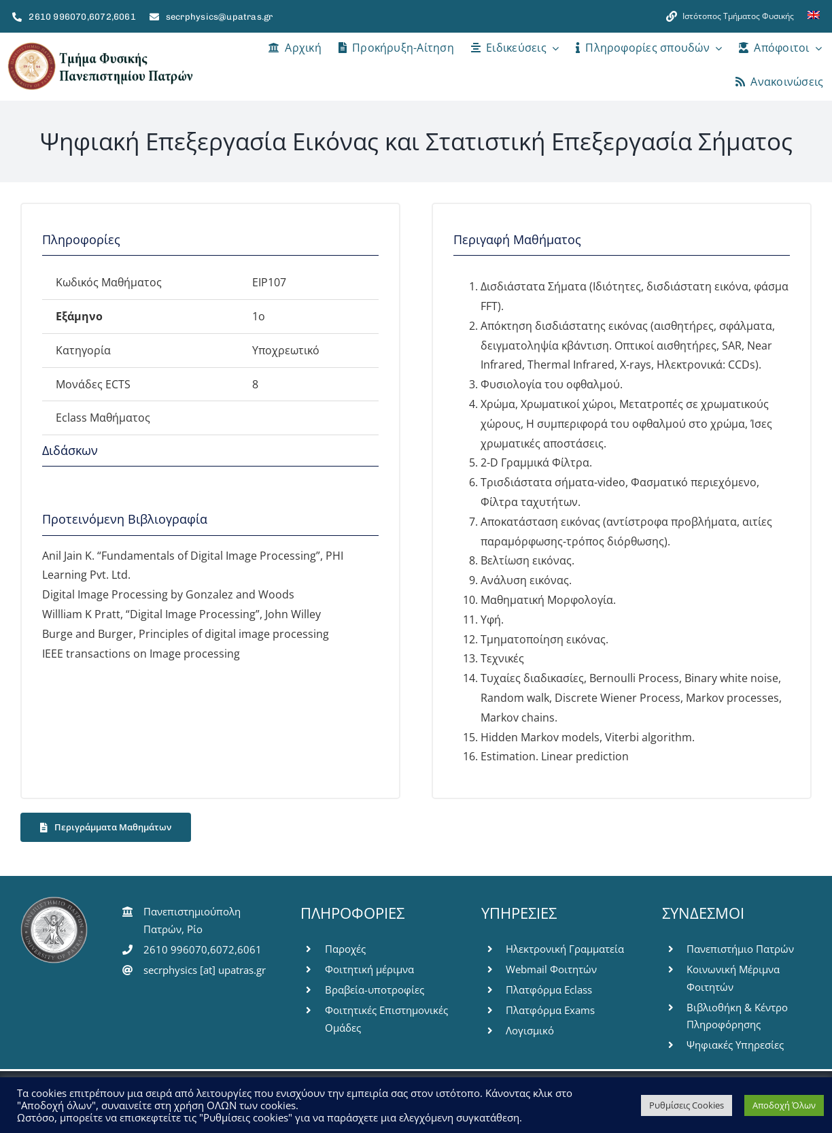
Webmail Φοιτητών (551, 969)
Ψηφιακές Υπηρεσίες (735, 1044)
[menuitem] (814, 16)
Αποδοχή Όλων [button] (784, 1105)
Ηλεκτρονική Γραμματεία (565, 949)
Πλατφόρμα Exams (550, 1010)
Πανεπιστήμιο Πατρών (740, 949)
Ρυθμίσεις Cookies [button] (686, 1105)
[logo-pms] (99, 46)
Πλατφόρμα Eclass (549, 989)
